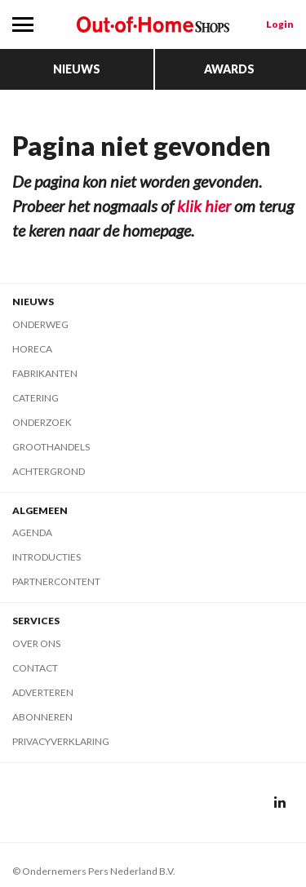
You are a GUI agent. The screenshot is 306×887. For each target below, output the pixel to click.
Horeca (32, 349)
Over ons (36, 643)
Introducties (46, 557)
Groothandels (51, 447)
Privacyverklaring (60, 741)
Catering (35, 398)
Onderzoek (42, 422)
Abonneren (42, 717)
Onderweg (40, 324)
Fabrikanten (45, 373)
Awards (229, 69)
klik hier (204, 205)
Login (280, 24)
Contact (35, 668)
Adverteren (42, 692)
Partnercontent (56, 581)
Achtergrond (48, 471)
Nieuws (76, 69)
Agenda (32, 532)
